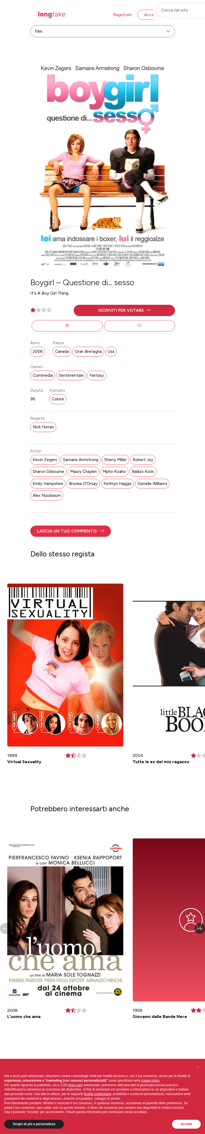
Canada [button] (62, 351)
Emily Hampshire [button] (48, 483)
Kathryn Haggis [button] (117, 483)
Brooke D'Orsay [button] (83, 483)
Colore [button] (58, 399)
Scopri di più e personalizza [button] (34, 1124)
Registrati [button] (122, 14)
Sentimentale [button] (71, 375)
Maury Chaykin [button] (83, 471)
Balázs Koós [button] (143, 471)
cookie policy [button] (150, 1080)
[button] (124, 310)
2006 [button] (38, 351)
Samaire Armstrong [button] (80, 459)
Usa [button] (111, 351)
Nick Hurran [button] (43, 427)
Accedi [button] (151, 14)
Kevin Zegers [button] (45, 459)
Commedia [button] (43, 375)
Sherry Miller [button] (115, 459)
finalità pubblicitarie (97, 1094)
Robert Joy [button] (143, 459)
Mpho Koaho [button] (114, 471)
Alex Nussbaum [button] (47, 495)
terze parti (75, 1085)
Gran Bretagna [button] (88, 351)
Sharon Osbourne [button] (48, 471)
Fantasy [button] (97, 375)
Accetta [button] (186, 1124)
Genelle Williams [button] (152, 483)
